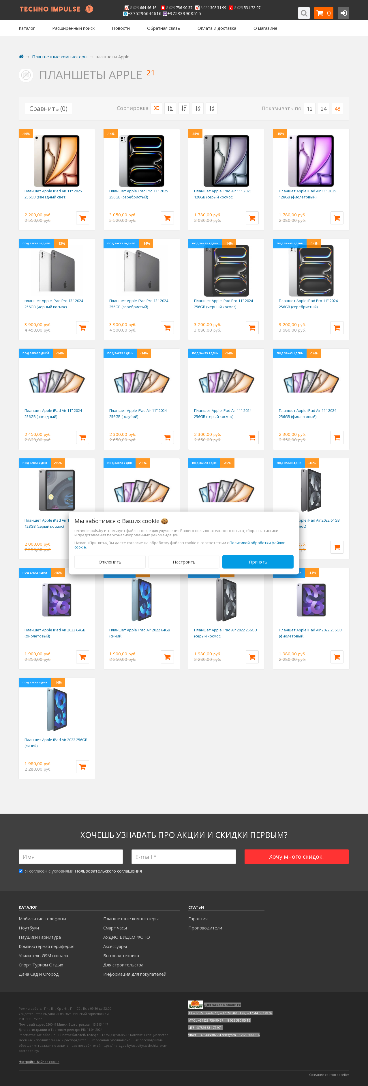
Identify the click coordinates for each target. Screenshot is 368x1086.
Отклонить (110, 562)
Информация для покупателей (134, 974)
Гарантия (198, 918)
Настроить (184, 562)
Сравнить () (48, 109)
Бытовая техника (121, 955)
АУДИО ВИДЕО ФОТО (126, 937)
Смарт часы (115, 928)
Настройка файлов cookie (39, 1061)
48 (337, 108)
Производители (205, 928)
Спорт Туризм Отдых (41, 965)
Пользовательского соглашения (108, 871)
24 (323, 108)
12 (310, 108)
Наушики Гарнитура (40, 937)
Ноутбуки (29, 928)
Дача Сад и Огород (39, 974)
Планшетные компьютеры (131, 918)
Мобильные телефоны (42, 918)
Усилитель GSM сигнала (43, 955)
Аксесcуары (115, 946)
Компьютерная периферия (46, 946)
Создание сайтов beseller (329, 1074)
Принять (258, 562)
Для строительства (123, 965)
